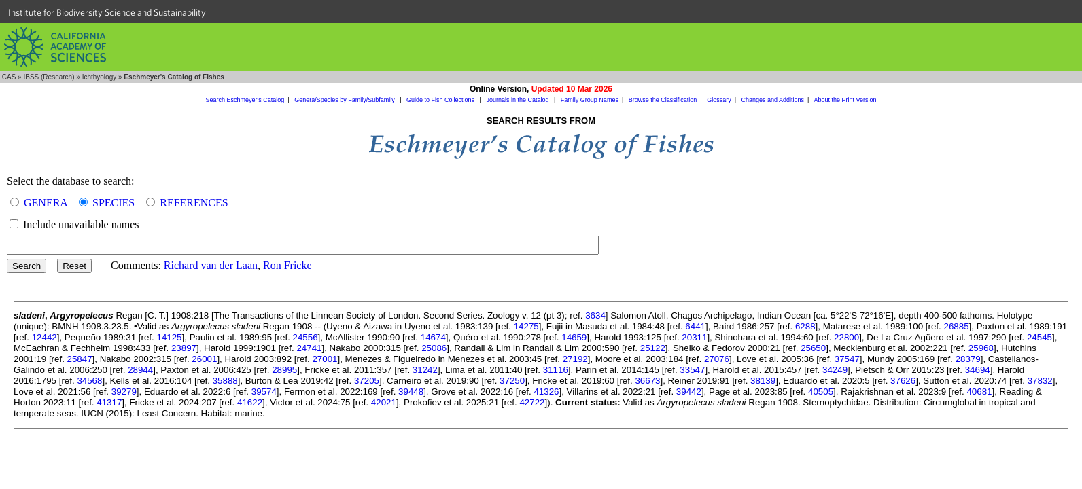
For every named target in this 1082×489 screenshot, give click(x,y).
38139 (762, 381)
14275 (526, 326)
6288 (805, 326)
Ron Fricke (287, 265)
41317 (109, 402)
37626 (902, 381)
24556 (305, 337)
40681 (979, 391)
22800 (846, 337)
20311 (694, 337)
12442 (44, 337)
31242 (425, 370)
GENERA (45, 203)
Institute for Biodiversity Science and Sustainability (107, 12)
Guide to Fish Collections (441, 99)
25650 (813, 348)
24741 (308, 348)
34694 (977, 370)
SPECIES (113, 203)
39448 (410, 391)
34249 (835, 370)
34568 (89, 381)
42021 (383, 402)
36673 (647, 381)
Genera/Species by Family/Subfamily (345, 99)
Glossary (719, 99)
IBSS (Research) (48, 77)
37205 (366, 381)
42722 (531, 402)
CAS (9, 77)
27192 (575, 359)
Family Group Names (589, 99)
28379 (968, 359)
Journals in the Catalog (518, 99)
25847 (79, 359)
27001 (324, 359)
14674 (433, 337)
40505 (820, 391)
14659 (574, 337)
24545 (1039, 337)
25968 (981, 348)
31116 (555, 370)
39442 (688, 391)
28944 (140, 370)
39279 (124, 391)
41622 (249, 402)
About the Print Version (845, 99)
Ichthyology (99, 77)
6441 (695, 326)
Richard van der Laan (211, 265)
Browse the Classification (663, 99)
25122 (652, 348)
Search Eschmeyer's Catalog (245, 99)
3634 (595, 315)
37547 (847, 359)
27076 (716, 359)
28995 (284, 370)
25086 (434, 348)
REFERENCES (194, 203)
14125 (168, 337)
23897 (183, 348)
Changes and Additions (772, 99)
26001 (204, 359)
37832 (1040, 381)
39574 (264, 391)
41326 (546, 391)
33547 (692, 370)
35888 (225, 381)
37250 (512, 381)
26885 (955, 326)
